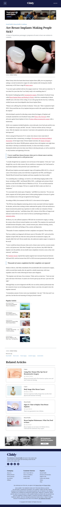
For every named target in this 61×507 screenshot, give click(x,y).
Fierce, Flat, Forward (40, 116)
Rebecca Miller (29, 391)
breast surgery (24, 355)
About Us (9, 473)
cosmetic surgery (32, 355)
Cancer (25, 369)
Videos (41, 480)
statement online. (10, 216)
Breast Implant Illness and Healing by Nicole (21, 97)
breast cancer (29, 85)
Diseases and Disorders (45, 474)
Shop (41, 481)
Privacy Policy (26, 476)
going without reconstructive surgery (40, 119)
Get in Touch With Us (28, 473)
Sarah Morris (29, 409)
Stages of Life (43, 476)
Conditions (24, 24)
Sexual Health (9, 24)
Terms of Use (38, 485)
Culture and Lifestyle (44, 478)
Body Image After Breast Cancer (34, 389)
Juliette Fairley (13, 75)
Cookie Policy (26, 478)
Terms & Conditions (27, 474)
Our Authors (10, 478)
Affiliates (9, 480)
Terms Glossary (10, 476)
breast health (8, 355)
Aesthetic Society (13, 256)
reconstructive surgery (30, 95)
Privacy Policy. (47, 485)
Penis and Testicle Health (9, 303)
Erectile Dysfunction (9, 312)
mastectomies (40, 355)
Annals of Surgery (45, 141)
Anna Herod (28, 424)
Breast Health (17, 24)
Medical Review (10, 474)
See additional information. (45, 498)
